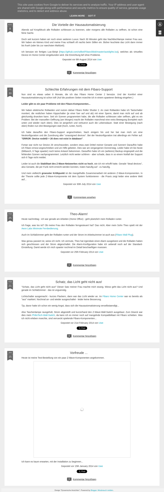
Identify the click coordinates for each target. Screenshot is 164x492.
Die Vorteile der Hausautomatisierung (78, 25)
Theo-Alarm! (79, 214)
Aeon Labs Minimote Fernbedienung (39, 228)
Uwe (99, 59)
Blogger (94, 490)
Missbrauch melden (105, 490)
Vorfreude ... (79, 353)
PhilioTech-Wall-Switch (43, 315)
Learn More (77, 15)
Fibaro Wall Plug (124, 234)
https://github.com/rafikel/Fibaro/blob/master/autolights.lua (89, 51)
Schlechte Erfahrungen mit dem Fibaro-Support (79, 89)
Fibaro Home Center (113, 296)
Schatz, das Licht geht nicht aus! (79, 282)
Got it (92, 15)
